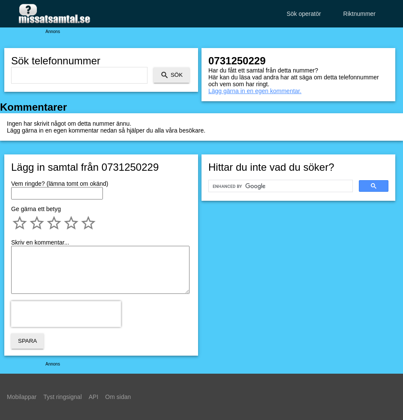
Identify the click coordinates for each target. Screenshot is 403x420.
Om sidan (118, 396)
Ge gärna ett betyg (36, 208)
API (94, 396)
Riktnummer (359, 13)
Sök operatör (303, 13)
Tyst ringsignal (62, 396)
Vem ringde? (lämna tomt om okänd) (59, 183)
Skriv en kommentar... (40, 242)
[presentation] (66, 314)
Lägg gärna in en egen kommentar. (254, 91)
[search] (280, 186)
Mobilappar (21, 396)
